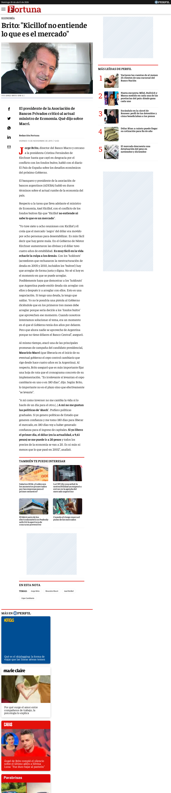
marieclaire (79, 562)
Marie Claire (40, 756)
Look (118, 756)
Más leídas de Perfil (126, 69)
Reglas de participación (120, 768)
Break (164, 756)
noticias (26, 562)
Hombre (71, 756)
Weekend (86, 756)
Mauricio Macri (51, 539)
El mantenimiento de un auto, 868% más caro (30, 686)
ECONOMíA (8, 17)
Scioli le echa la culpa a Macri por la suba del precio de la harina (40, 693)
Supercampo (104, 756)
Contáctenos (70, 768)
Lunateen (151, 756)
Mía (138, 756)
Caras (9, 756)
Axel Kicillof (69, 539)
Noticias (23, 756)
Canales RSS (32, 768)
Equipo (100, 768)
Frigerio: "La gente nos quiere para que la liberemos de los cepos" (41, 705)
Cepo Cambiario (86, 539)
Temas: (23, 538)
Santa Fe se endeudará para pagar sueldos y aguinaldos (36, 699)
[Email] (9, 154)
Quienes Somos (51, 768)
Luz (129, 756)
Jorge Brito (35, 539)
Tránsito (140, 768)
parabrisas (79, 616)
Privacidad (86, 768)
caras (26, 616)
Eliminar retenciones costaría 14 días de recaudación (34, 680)
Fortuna (56, 756)
